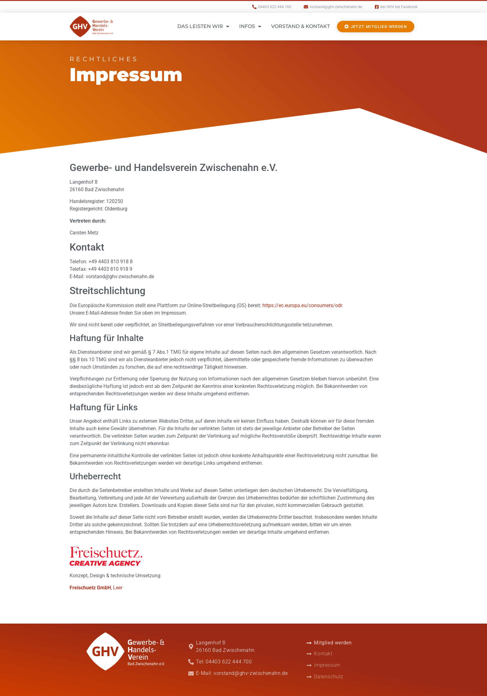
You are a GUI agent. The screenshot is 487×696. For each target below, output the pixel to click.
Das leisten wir (203, 26)
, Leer (96, 588)
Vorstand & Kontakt (300, 26)
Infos (250, 26)
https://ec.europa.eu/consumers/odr (302, 305)
